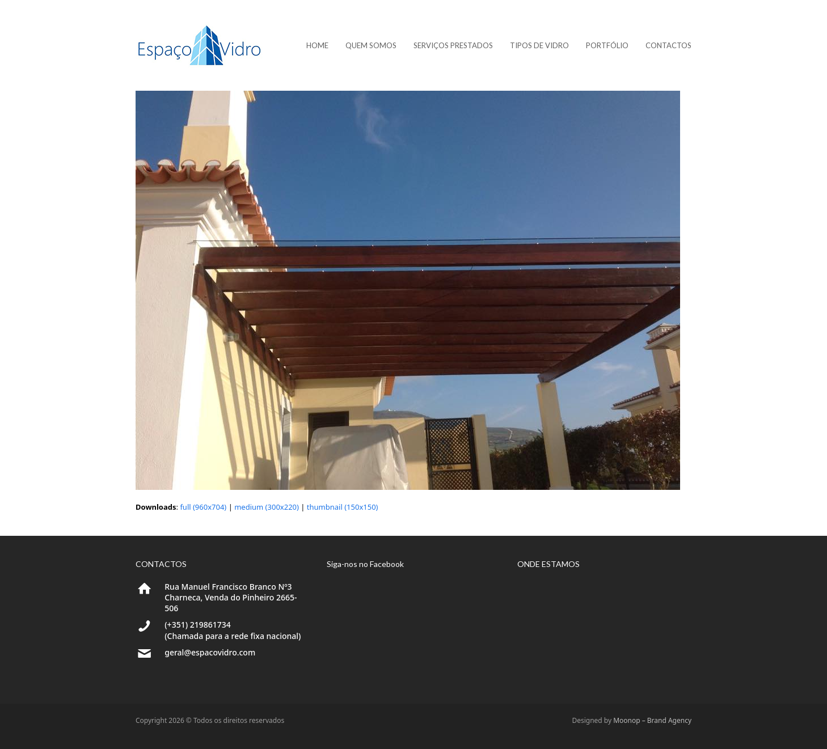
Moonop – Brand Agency (652, 720)
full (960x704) (203, 507)
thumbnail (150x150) (342, 507)
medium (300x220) (266, 507)
